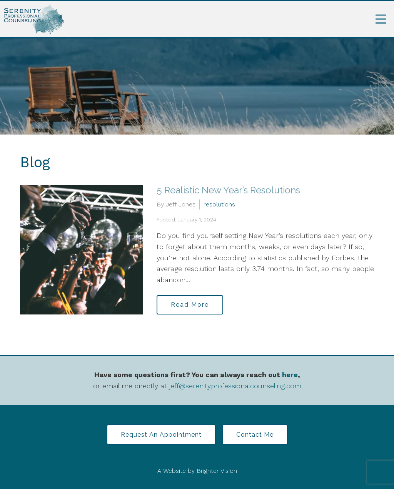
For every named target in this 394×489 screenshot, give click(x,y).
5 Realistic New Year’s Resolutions (228, 190)
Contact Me (255, 434)
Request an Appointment (161, 434)
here (290, 375)
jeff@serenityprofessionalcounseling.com (235, 386)
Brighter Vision (217, 470)
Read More (190, 304)
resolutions (219, 204)
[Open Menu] (381, 19)
